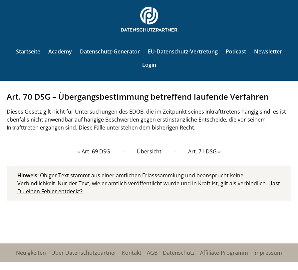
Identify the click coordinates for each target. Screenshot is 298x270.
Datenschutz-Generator (110, 51)
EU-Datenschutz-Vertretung (183, 51)
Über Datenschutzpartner (84, 252)
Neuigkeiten (31, 252)
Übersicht (149, 151)
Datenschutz (179, 252)
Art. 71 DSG (202, 151)
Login (149, 64)
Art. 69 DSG (96, 151)
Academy (60, 51)
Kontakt (132, 252)
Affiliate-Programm (224, 252)
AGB (152, 252)
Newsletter (268, 51)
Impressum (267, 252)
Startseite (28, 51)
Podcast (236, 51)
